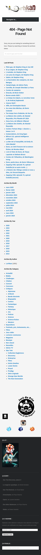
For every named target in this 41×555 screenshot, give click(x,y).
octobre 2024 (10, 200)
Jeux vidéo (10, 332)
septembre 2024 (12, 203)
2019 (7, 241)
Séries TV (9, 348)
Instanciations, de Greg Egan (16, 134)
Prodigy (11, 371)
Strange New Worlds (15, 376)
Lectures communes (13, 335)
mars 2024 (10, 213)
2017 (7, 246)
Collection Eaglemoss (16, 353)
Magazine (9, 337)
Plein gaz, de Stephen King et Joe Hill (19, 67)
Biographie (12, 299)
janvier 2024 (10, 216)
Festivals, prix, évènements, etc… (18, 327)
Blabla (8, 276)
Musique (9, 340)
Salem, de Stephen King (14, 77)
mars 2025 (10, 187)
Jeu (9, 312)
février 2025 (10, 190)
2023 (7, 230)
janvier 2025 (10, 192)
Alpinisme (11, 291)
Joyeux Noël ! (11, 103)
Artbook (11, 294)
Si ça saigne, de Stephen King (17, 70)
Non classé (10, 343)
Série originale (13, 373)
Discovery (11, 356)
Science (11, 317)
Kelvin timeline (13, 363)
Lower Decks (12, 366)
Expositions (10, 325)
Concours (9, 286)
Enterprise (12, 358)
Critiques (9, 289)
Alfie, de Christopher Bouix (16, 105)
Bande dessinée (14, 296)
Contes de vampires (13, 90)
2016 (7, 248)
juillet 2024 (10, 205)
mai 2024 (9, 208)
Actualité (9, 273)
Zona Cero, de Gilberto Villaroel (17, 121)
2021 (7, 236)
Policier (11, 314)
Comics (11, 301)
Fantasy (11, 307)
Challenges (10, 278)
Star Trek (9, 350)
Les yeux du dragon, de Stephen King (19, 75)
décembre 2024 (11, 195)
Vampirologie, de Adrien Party (17, 85)
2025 (7, 225)
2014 (7, 254)
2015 (7, 251)
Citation (9, 281)
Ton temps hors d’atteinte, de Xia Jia (19, 113)
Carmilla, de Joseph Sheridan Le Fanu (20, 87)
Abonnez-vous (7, 534)
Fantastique (12, 304)
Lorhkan (9, 263)
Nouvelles (9, 345)
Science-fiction (13, 319)
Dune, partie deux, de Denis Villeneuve (20, 162)
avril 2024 (9, 210)
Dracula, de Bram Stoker (15, 93)
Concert (9, 284)
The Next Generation (15, 379)
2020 (7, 238)
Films (8, 330)
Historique (12, 309)
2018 (7, 243)
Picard (10, 368)
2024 (7, 228)
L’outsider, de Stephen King (16, 72)
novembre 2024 (11, 198)
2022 (7, 233)
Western (11, 322)
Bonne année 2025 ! (13, 95)
